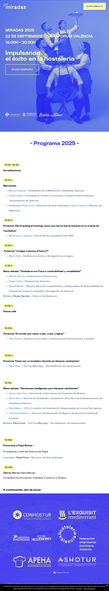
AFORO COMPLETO (94, 6)
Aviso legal (98, 583)
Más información (89, 588)
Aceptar (79, 588)
